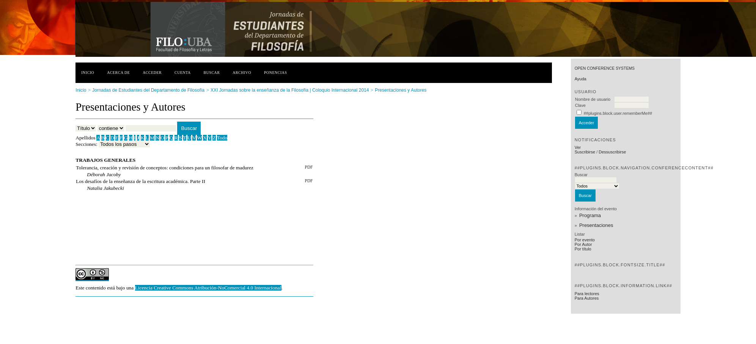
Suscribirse (585, 152)
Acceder (152, 72)
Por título (583, 249)
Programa (590, 215)
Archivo (242, 72)
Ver (578, 147)
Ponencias (275, 72)
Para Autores (587, 298)
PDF (309, 167)
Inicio (87, 72)
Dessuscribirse (612, 152)
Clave (580, 105)
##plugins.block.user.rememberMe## (618, 113)
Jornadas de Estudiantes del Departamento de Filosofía (148, 90)
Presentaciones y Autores (400, 90)
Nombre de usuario (593, 99)
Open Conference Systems (605, 68)
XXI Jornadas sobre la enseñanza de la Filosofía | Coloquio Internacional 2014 (290, 90)
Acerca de (118, 72)
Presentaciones (596, 225)
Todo (222, 138)
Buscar (212, 72)
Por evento (585, 240)
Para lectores (587, 293)
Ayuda (580, 79)
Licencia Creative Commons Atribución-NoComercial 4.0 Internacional (208, 288)
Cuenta (182, 72)
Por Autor (583, 244)
